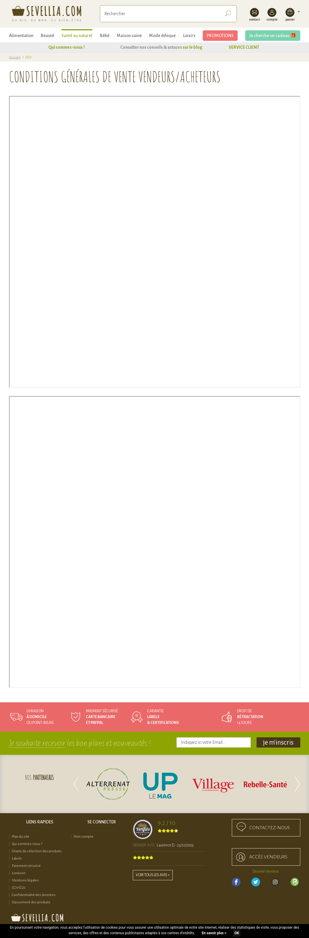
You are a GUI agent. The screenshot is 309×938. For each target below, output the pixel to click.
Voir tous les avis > (153, 875)
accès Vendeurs (268, 857)
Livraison (18, 873)
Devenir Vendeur (266, 871)
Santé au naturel (76, 35)
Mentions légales (25, 880)
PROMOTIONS (220, 35)
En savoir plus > (214, 933)
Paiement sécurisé (26, 866)
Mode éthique (162, 35)
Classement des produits (31, 902)
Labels (17, 858)
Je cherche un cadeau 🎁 (272, 35)
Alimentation (21, 35)
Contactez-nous (269, 827)
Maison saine (129, 35)
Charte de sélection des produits (37, 851)
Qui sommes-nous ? (66, 47)
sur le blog (192, 47)
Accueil (14, 57)
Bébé (105, 35)
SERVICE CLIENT (244, 47)
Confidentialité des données (34, 895)
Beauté (47, 35)
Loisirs (189, 35)
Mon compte (83, 837)
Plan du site (20, 837)
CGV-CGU (18, 888)
